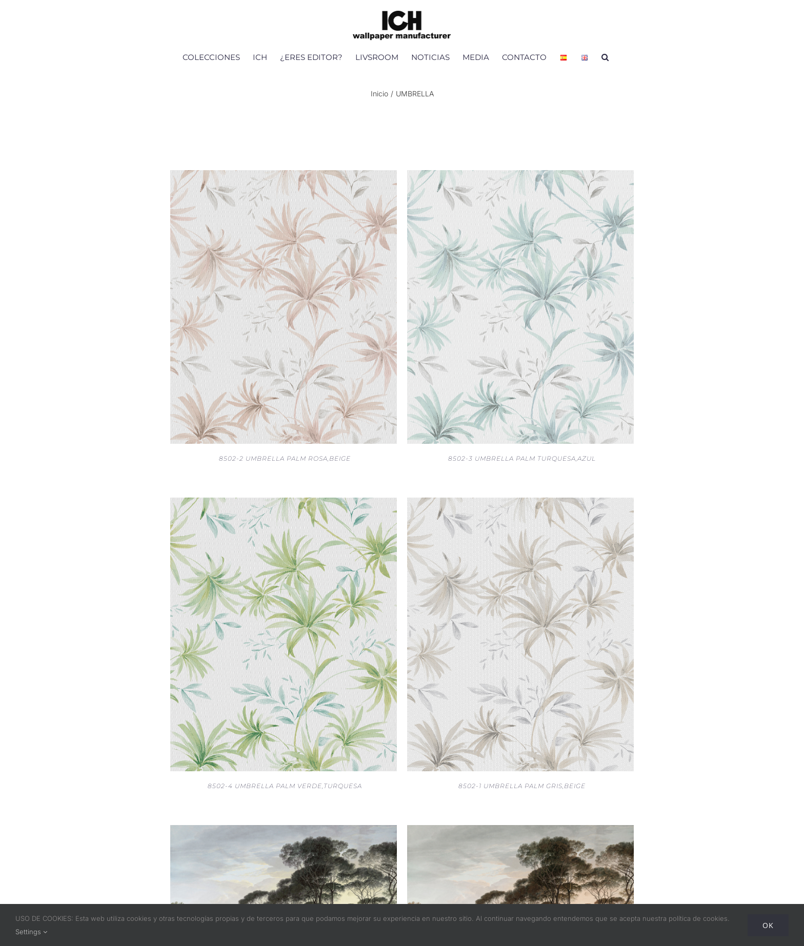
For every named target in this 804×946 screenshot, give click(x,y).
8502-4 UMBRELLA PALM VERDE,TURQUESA (285, 786)
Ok (768, 925)
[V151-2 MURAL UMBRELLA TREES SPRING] (283, 832)
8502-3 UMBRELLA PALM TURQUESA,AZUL (522, 458)
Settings (31, 932)
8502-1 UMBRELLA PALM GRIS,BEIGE (522, 786)
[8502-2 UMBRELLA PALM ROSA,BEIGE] (283, 177)
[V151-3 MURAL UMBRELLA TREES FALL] (520, 832)
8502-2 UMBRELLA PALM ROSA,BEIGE (285, 458)
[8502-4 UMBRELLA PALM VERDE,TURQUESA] (283, 504)
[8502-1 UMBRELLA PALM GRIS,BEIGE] (520, 504)
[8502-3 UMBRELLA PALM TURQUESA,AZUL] (520, 177)
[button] (605, 57)
